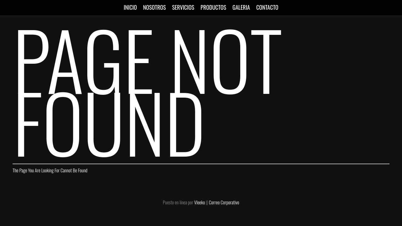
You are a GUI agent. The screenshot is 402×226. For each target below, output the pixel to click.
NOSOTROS (154, 7)
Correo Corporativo (224, 202)
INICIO (130, 7)
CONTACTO (267, 7)
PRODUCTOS (213, 7)
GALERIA (241, 7)
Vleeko (199, 202)
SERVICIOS (183, 7)
